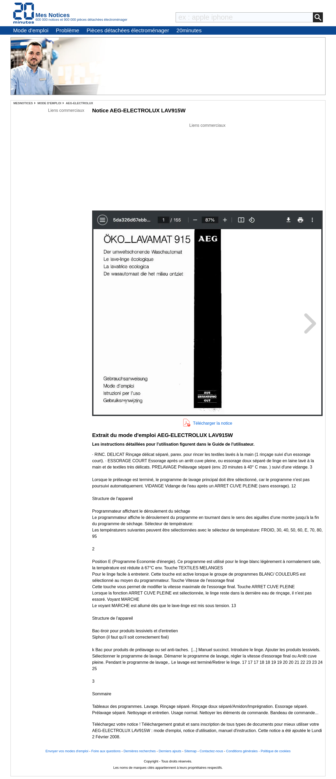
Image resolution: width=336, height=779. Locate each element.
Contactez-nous (211, 751)
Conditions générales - (243, 751)
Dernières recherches (140, 751)
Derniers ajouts (170, 751)
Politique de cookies (276, 751)
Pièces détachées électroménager (128, 30)
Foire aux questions (106, 751)
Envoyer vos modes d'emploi (66, 751)
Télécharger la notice (212, 423)
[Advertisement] (207, 165)
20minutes (189, 30)
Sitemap (190, 751)
